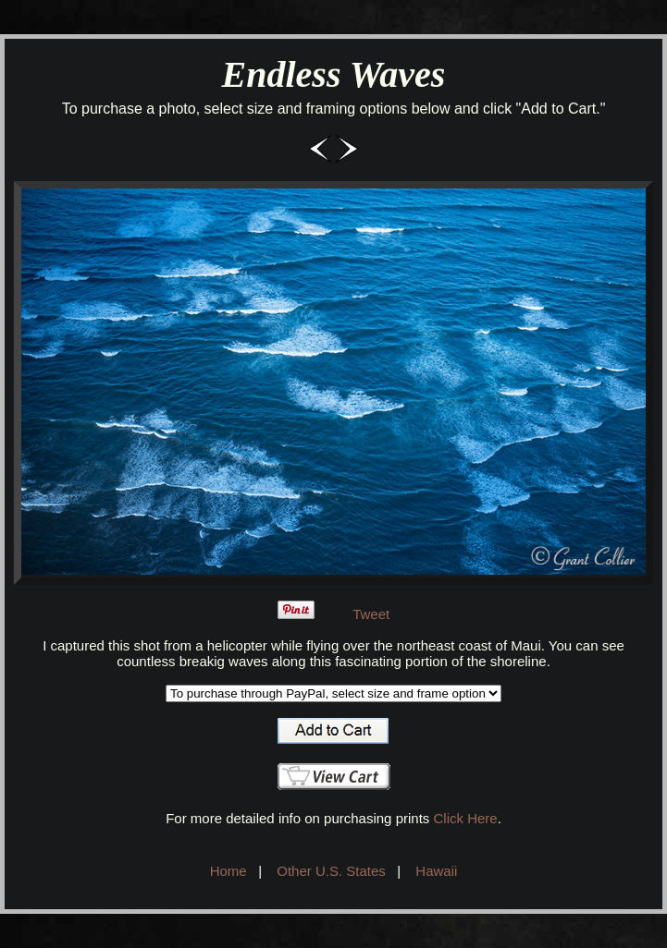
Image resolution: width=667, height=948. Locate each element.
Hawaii (436, 871)
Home (228, 871)
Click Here (465, 818)
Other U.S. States (331, 871)
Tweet (370, 614)
